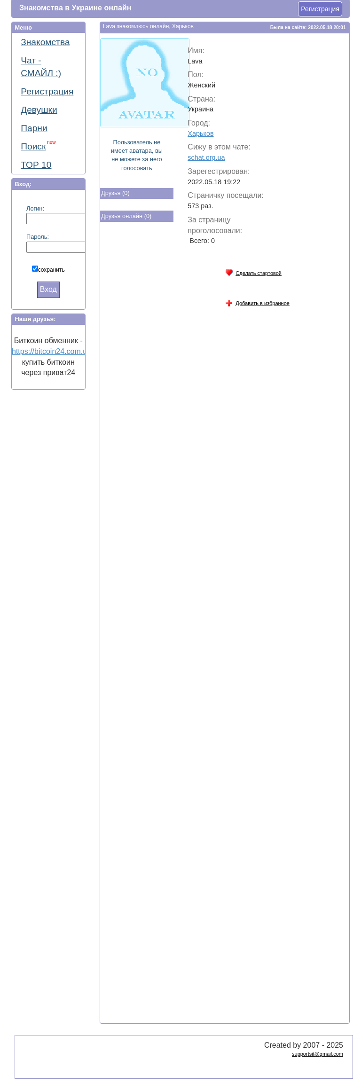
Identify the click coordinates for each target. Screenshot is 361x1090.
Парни (34, 128)
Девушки (39, 110)
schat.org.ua (206, 157)
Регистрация (320, 9)
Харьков (200, 133)
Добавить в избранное (257, 301)
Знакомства (45, 42)
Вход (48, 289)
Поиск (38, 145)
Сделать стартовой (253, 271)
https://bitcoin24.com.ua (51, 351)
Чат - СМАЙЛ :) (41, 66)
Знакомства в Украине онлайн (75, 8)
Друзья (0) (115, 192)
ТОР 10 (36, 165)
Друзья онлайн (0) (126, 216)
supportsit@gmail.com (317, 1054)
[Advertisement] (137, 380)
